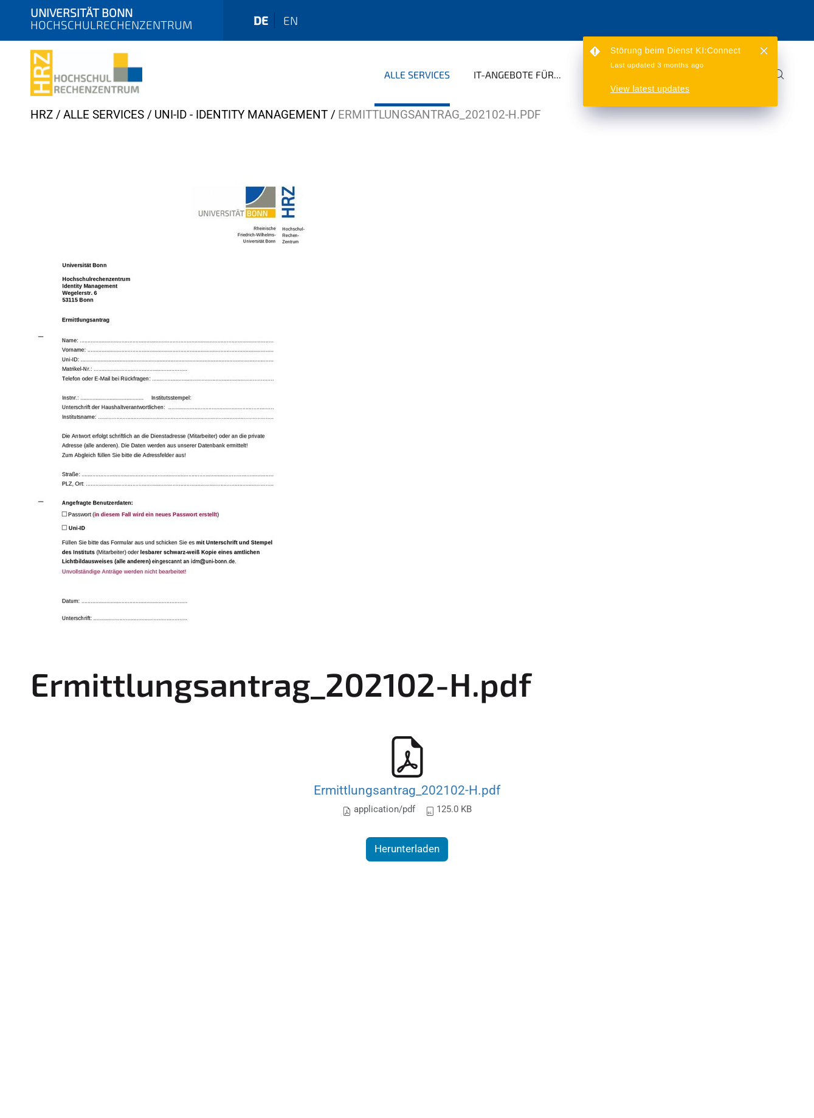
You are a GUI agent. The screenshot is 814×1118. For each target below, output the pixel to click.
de (261, 20)
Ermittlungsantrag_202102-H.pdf (407, 790)
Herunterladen (407, 849)
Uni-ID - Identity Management (241, 115)
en (290, 20)
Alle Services (417, 74)
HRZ (41, 115)
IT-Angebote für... (517, 74)
